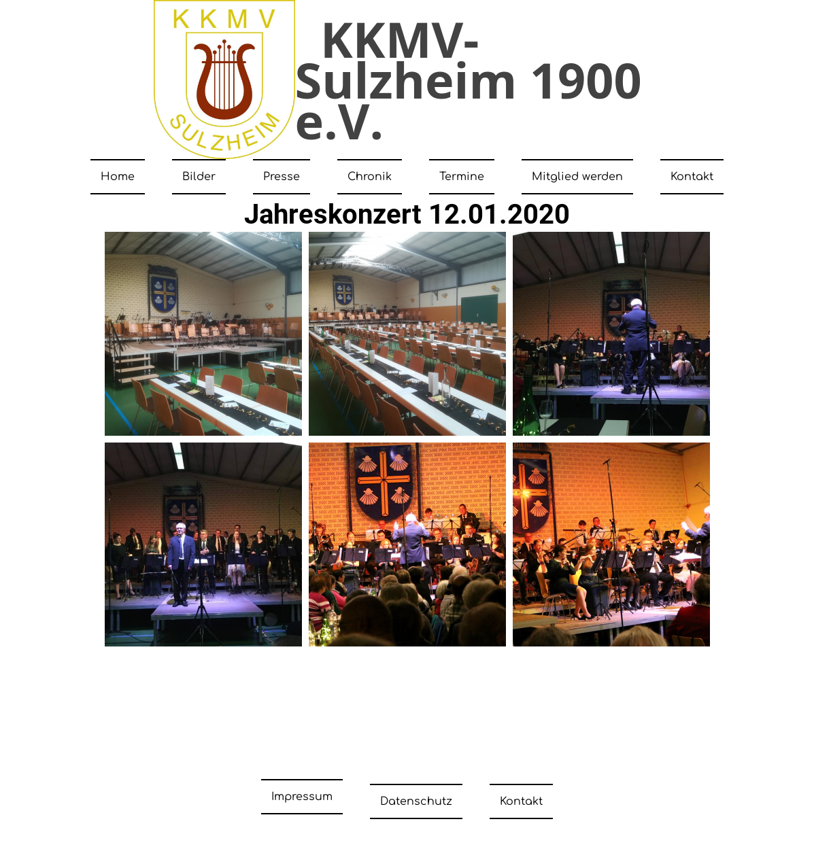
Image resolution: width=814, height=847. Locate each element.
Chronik (369, 177)
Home (118, 177)
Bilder (199, 177)
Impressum (302, 797)
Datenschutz (416, 797)
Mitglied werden (577, 177)
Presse (281, 177)
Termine (461, 177)
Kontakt (692, 177)
